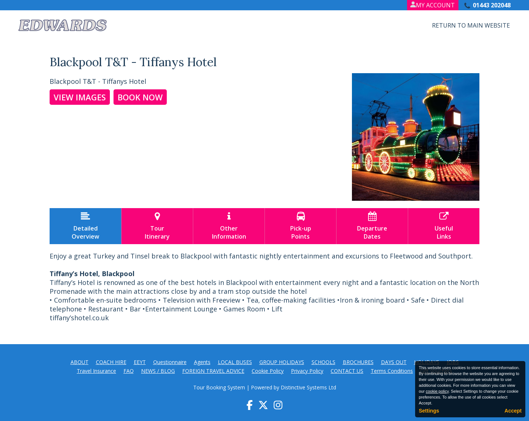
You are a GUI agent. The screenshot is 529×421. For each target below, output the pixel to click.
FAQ (128, 370)
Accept (513, 411)
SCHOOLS (323, 361)
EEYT (140, 361)
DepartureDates (372, 226)
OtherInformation (228, 226)
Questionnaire (170, 361)
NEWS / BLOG (158, 370)
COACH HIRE (111, 361)
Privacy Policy (307, 370)
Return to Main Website (471, 25)
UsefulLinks (443, 226)
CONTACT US (347, 370)
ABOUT (80, 361)
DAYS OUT (394, 361)
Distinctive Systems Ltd (308, 387)
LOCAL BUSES (235, 361)
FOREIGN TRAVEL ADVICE (213, 370)
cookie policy (437, 391)
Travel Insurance (96, 370)
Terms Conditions (392, 370)
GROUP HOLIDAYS (281, 361)
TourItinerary (157, 226)
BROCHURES (358, 361)
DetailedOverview (85, 226)
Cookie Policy (268, 370)
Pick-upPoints (300, 226)
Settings (429, 411)
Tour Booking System (219, 387)
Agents (202, 361)
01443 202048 (492, 5)
